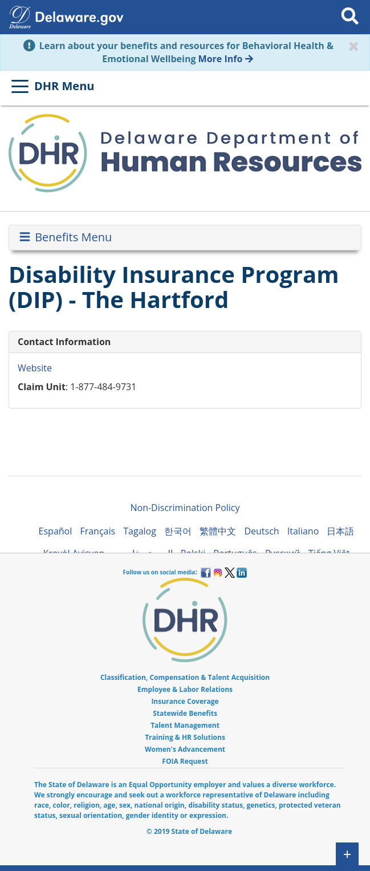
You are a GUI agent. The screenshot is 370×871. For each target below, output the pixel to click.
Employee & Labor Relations (185, 689)
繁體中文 (218, 531)
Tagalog (139, 531)
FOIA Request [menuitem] (185, 761)
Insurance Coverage (184, 701)
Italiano (303, 531)
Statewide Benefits (185, 713)
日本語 (340, 531)
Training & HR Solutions (185, 737)
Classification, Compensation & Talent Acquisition (185, 677)
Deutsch (261, 531)
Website (35, 368)
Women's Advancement (185, 749)
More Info (225, 58)
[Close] (353, 45)
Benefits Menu (65, 237)
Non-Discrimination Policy (184, 507)
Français (97, 531)
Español (55, 531)
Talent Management (185, 725)
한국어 (178, 531)
